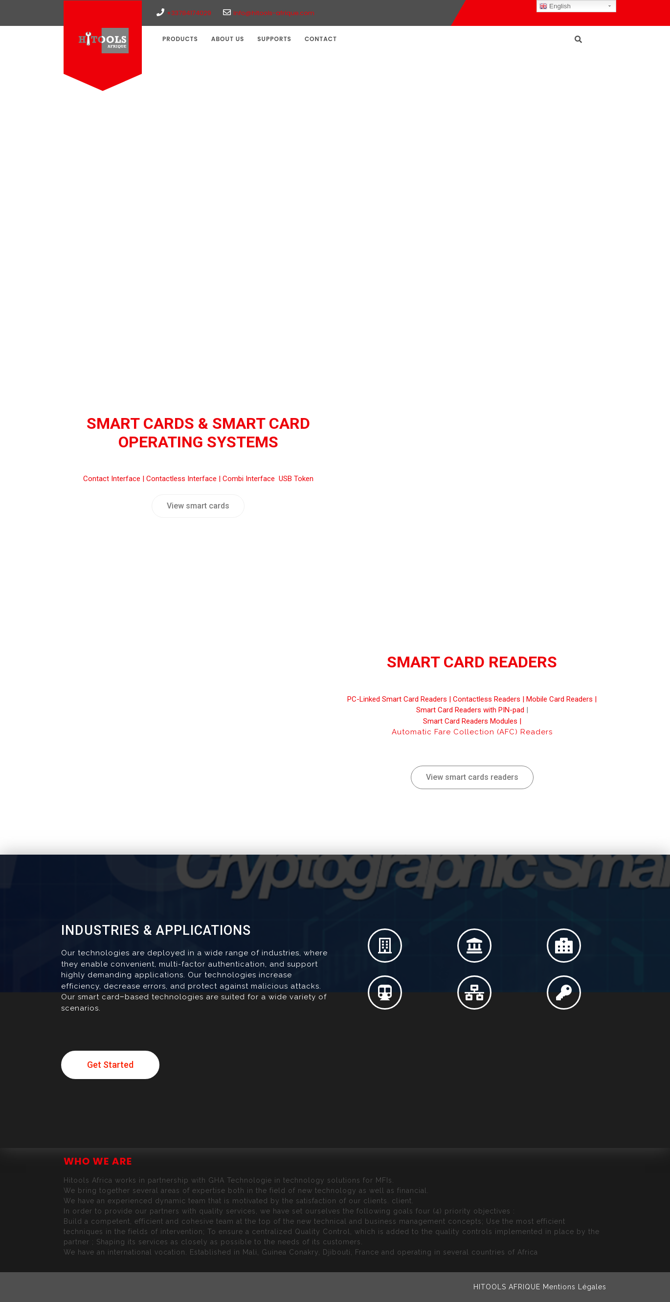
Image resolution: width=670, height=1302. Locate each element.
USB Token (296, 478)
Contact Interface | (114, 478)
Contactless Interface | (184, 478)
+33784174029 (183, 13)
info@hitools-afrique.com (268, 13)
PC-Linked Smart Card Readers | (400, 699)
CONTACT (321, 39)
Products (180, 39)
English (554, 6)
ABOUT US (228, 39)
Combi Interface (250, 478)
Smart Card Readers (472, 662)
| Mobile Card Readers (556, 699)
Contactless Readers (486, 699)
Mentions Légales (574, 1287)
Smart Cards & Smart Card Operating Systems (198, 432)
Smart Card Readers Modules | (472, 721)
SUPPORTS (274, 39)
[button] (198, 506)
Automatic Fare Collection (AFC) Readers (472, 732)
